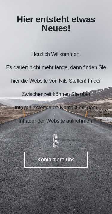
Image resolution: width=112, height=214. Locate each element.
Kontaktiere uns (56, 160)
